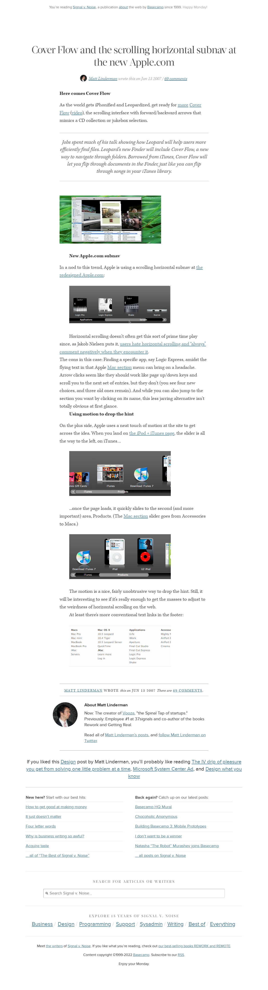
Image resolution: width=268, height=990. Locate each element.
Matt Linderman (103, 80)
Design (68, 763)
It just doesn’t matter (43, 818)
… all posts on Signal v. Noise (160, 857)
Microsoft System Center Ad (163, 770)
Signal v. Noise (84, 7)
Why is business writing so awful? (55, 837)
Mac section (119, 369)
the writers (54, 947)
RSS (181, 956)
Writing (175, 925)
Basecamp (155, 7)
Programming (95, 925)
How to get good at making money (56, 808)
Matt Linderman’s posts (126, 736)
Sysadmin (151, 925)
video (77, 114)
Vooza (128, 714)
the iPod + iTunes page (151, 435)
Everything (222, 925)
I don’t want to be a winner (158, 837)
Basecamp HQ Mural (153, 808)
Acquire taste (37, 847)
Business (42, 925)
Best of (197, 925)
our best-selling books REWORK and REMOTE (194, 947)
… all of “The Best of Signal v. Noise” (57, 857)
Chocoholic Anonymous (156, 818)
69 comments (175, 80)
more (183, 106)
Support (125, 925)
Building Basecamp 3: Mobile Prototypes (170, 828)
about (123, 7)
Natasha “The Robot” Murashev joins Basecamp (177, 847)
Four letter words (41, 828)
